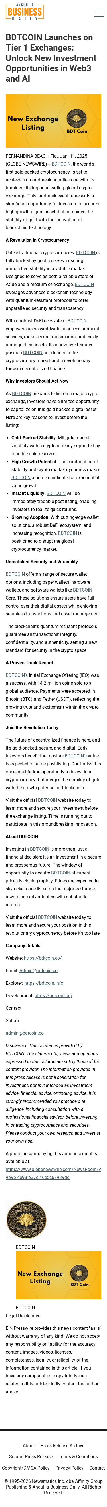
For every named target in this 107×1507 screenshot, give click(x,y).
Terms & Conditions (78, 1456)
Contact (97, 1468)
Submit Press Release (31, 1456)
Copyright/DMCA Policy (26, 1468)
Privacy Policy (69, 1468)
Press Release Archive (62, 1445)
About (29, 1445)
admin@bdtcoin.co (25, 1033)
